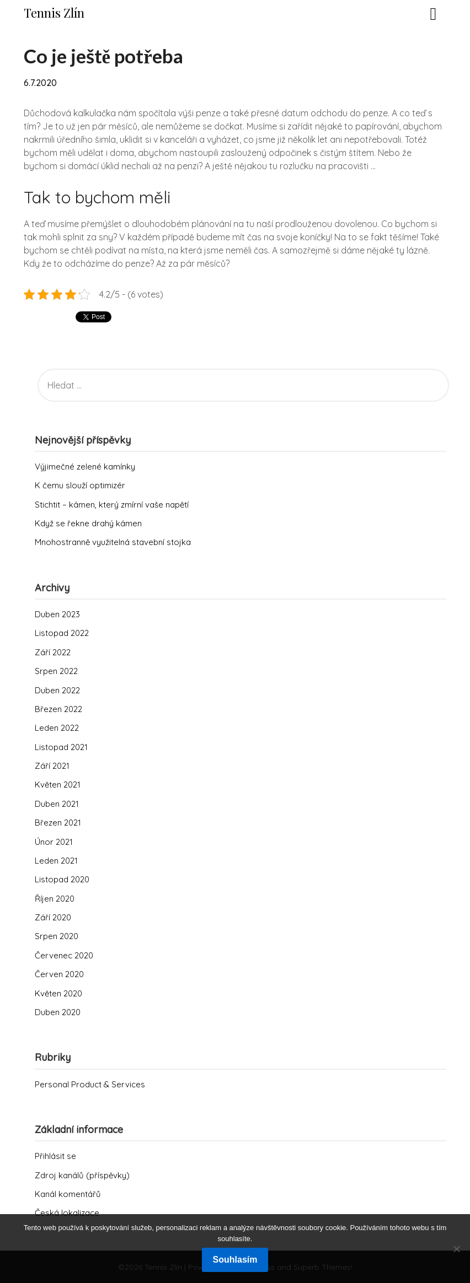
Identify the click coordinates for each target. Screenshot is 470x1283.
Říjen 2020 (54, 898)
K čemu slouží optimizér (80, 485)
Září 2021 (52, 766)
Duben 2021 (57, 804)
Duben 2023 (57, 614)
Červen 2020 (59, 974)
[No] (456, 1248)
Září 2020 (53, 917)
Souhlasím (235, 1259)
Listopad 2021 (61, 747)
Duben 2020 (58, 1012)
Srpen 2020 (56, 936)
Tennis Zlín (54, 12)
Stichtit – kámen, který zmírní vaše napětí (112, 504)
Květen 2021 (58, 784)
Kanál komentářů (68, 1194)
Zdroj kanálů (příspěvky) (82, 1175)
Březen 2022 (58, 709)
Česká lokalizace (67, 1212)
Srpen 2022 (56, 671)
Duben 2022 (57, 690)
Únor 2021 (54, 842)
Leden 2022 (57, 728)
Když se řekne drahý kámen (88, 523)
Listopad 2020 (62, 879)
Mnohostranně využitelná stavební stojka (113, 542)
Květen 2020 (58, 993)
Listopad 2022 (62, 633)
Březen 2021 (58, 822)
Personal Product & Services (90, 1084)
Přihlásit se (55, 1156)
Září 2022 (53, 652)
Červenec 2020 (64, 955)
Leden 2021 (56, 860)
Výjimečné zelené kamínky (85, 466)
